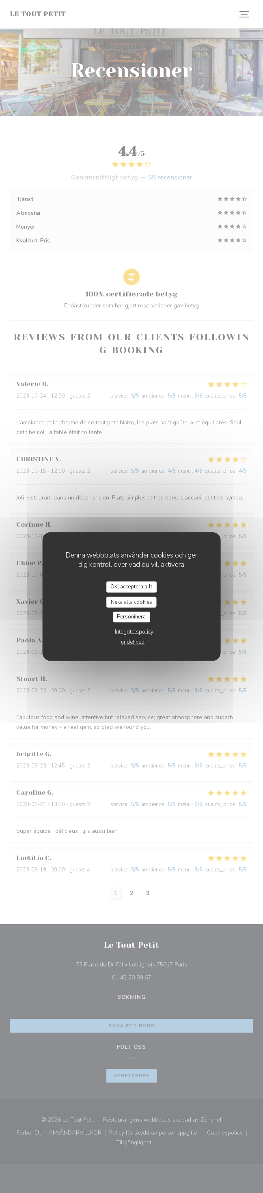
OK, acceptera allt (131, 586)
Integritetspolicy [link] (134, 631)
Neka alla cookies (131, 601)
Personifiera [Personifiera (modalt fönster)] (131, 616)
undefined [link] (132, 641)
